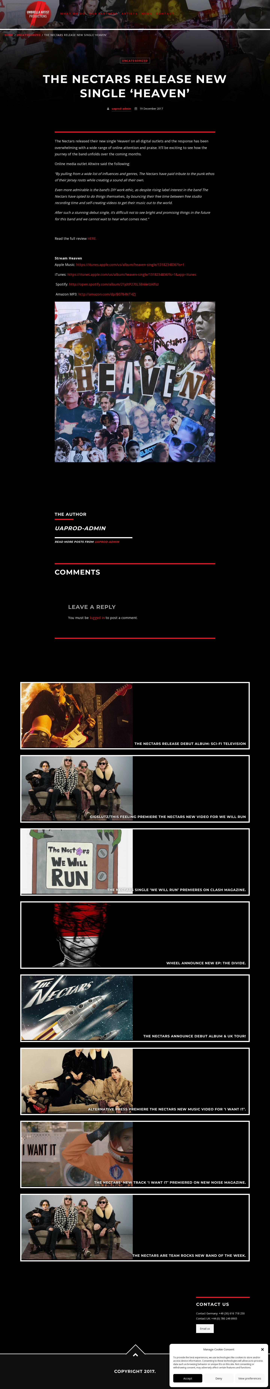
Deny (218, 1378)
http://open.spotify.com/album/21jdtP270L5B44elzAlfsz (114, 284)
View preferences (249, 1378)
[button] (262, 1349)
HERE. (92, 238)
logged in (97, 617)
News (147, 13)
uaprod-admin (121, 108)
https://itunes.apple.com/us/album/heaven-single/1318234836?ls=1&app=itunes (131, 274)
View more (135, 715)
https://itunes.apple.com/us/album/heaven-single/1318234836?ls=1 (130, 264)
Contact (165, 13)
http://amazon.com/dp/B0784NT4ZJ (107, 294)
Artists (130, 13)
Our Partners (103, 13)
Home (9, 35)
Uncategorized (28, 35)
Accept (187, 1378)
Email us (205, 1328)
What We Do (72, 13)
